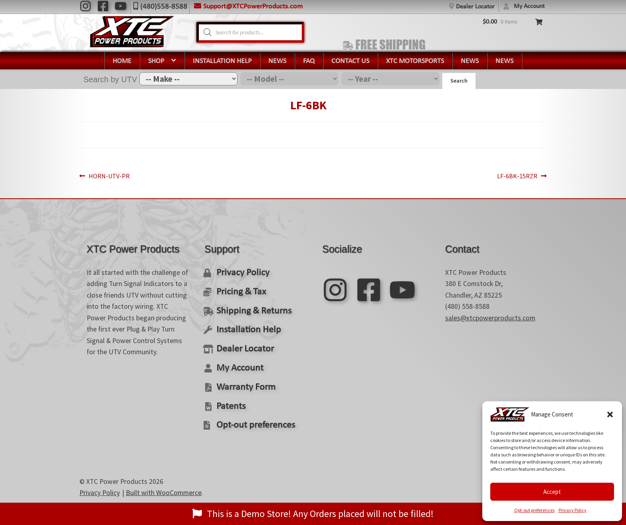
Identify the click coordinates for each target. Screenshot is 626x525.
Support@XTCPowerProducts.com (253, 6)
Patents (228, 393)
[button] (610, 414)
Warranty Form (241, 376)
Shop (156, 61)
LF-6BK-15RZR (515, 176)
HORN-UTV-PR (111, 176)
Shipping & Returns (248, 306)
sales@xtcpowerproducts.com (490, 318)
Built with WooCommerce (164, 477)
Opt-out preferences (534, 510)
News (277, 61)
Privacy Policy (572, 510)
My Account (529, 6)
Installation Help (222, 61)
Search (459, 80)
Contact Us (350, 61)
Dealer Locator (475, 7)
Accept (552, 491)
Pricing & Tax (237, 289)
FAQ (309, 61)
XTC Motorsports (415, 61)
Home (122, 61)
